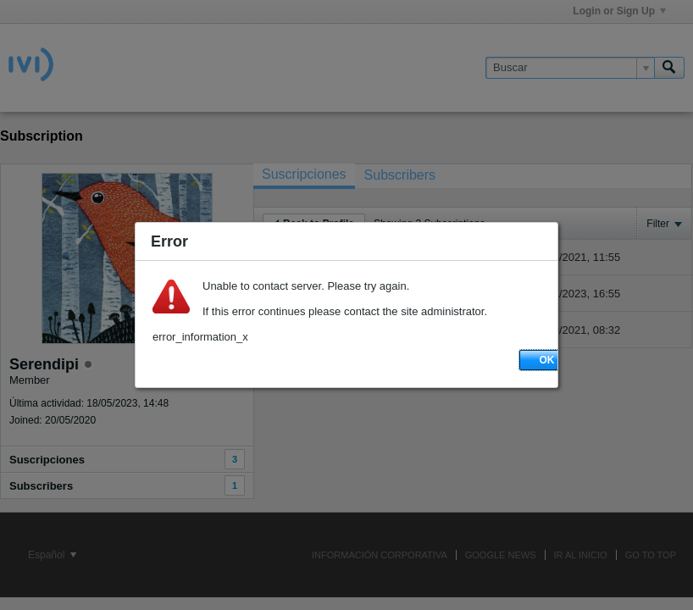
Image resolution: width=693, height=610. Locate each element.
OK (547, 360)
